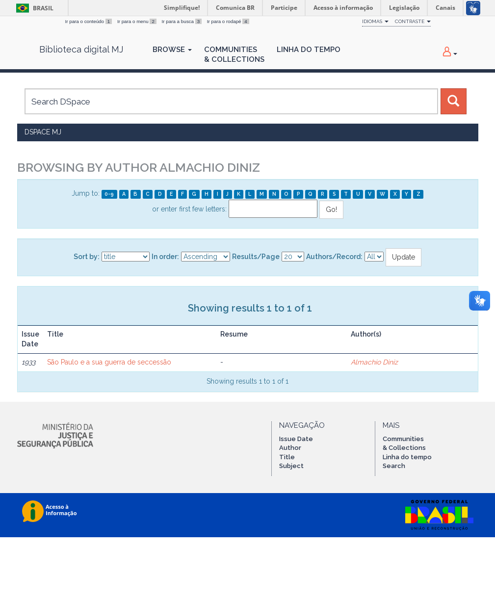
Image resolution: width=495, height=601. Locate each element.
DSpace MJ (43, 132)
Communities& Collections (234, 54)
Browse (172, 49)
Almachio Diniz (374, 362)
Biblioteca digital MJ (81, 49)
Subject (291, 466)
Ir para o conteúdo (89, 21)
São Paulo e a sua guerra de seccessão (109, 362)
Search (394, 466)
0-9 (109, 194)
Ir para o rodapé (228, 21)
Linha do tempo (407, 457)
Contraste (413, 21)
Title (287, 457)
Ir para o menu (137, 21)
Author (290, 447)
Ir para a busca (182, 21)
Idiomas (375, 21)
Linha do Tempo (308, 49)
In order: (165, 257)
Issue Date (296, 439)
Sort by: (87, 257)
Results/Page (256, 257)
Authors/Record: (334, 257)
